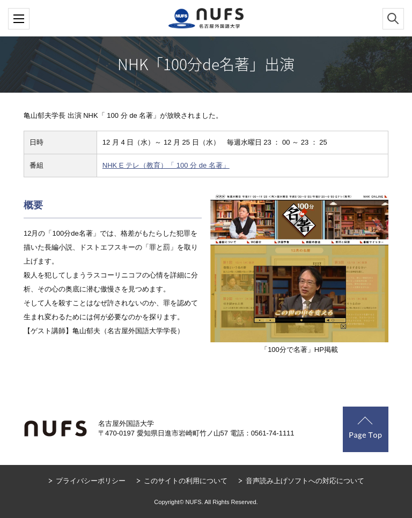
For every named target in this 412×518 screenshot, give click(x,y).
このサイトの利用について (185, 481)
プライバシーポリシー (91, 481)
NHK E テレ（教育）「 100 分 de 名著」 (166, 165)
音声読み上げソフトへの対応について (305, 481)
